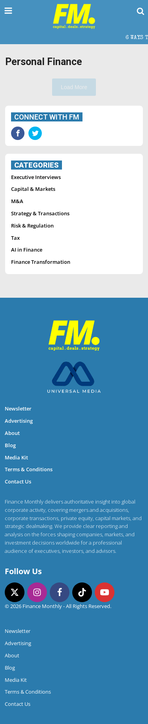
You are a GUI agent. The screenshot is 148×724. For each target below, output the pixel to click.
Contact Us (18, 481)
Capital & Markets (33, 188)
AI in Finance (26, 249)
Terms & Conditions (28, 469)
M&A (17, 201)
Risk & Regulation (32, 225)
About (12, 433)
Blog (10, 445)
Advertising (19, 420)
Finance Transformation (40, 261)
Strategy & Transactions (40, 213)
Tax (15, 237)
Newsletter (18, 408)
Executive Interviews (36, 177)
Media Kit (16, 457)
